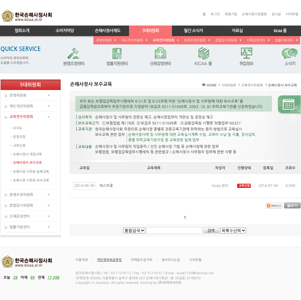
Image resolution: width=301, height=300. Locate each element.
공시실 (276, 14)
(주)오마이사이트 (169, 282)
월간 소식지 (193, 30)
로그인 (215, 14)
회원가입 (231, 14)
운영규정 (19, 137)
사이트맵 (292, 14)
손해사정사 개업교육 (27, 154)
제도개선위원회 (133, 40)
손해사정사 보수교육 (27, 162)
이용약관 (82, 260)
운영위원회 (106, 40)
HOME (211, 85)
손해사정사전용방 (254, 14)
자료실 (237, 30)
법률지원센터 (286, 40)
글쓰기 (292, 205)
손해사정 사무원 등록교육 (31, 171)
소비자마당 (65, 30)
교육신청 (19, 145)
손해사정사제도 (107, 30)
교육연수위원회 (165, 40)
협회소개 (22, 30)
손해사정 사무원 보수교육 (31, 180)
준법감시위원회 (227, 40)
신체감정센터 (258, 40)
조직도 (18, 128)
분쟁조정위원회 (196, 40)
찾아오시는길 (170, 260)
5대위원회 (150, 30)
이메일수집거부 (141, 260)
